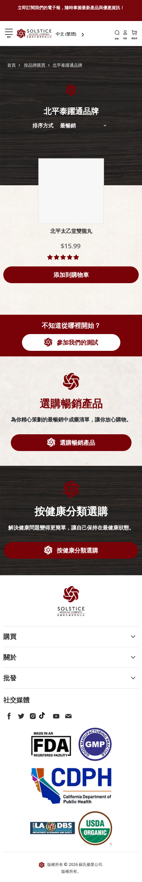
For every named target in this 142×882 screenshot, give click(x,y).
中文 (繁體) (66, 34)
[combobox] (70, 34)
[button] (63, 257)
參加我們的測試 (76, 342)
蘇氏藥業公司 (90, 864)
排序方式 (42, 125)
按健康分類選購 (76, 550)
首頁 (11, 65)
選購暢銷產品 (76, 442)
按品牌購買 (34, 65)
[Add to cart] (71, 274)
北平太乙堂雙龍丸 (71, 231)
